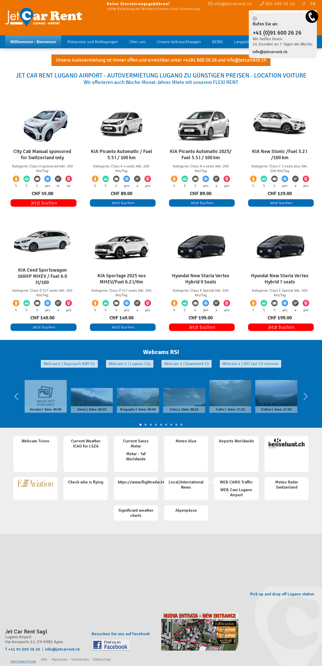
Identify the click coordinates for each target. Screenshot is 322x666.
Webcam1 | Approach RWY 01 (69, 363)
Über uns (137, 41)
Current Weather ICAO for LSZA (86, 444)
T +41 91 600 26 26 (22, 649)
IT (304, 3)
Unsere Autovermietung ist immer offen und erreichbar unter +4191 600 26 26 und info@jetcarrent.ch (161, 60)
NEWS (217, 41)
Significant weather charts (136, 513)
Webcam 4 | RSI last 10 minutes (250, 363)
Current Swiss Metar (136, 444)
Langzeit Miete (247, 41)
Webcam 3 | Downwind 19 (186, 363)
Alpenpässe (186, 510)
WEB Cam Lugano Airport (236, 492)
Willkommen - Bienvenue (33, 41)
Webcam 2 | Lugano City (130, 363)
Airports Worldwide (236, 441)
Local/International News (186, 485)
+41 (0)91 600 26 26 (277, 32)
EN (313, 3)
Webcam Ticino (35, 441)
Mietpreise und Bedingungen (92, 41)
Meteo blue (186, 441)
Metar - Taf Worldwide (136, 456)
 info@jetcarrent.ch (230, 4)
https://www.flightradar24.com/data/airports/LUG (163, 482)
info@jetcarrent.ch (270, 51)
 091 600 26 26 (277, 4)
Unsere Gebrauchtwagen (179, 41)
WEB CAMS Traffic (236, 482)
